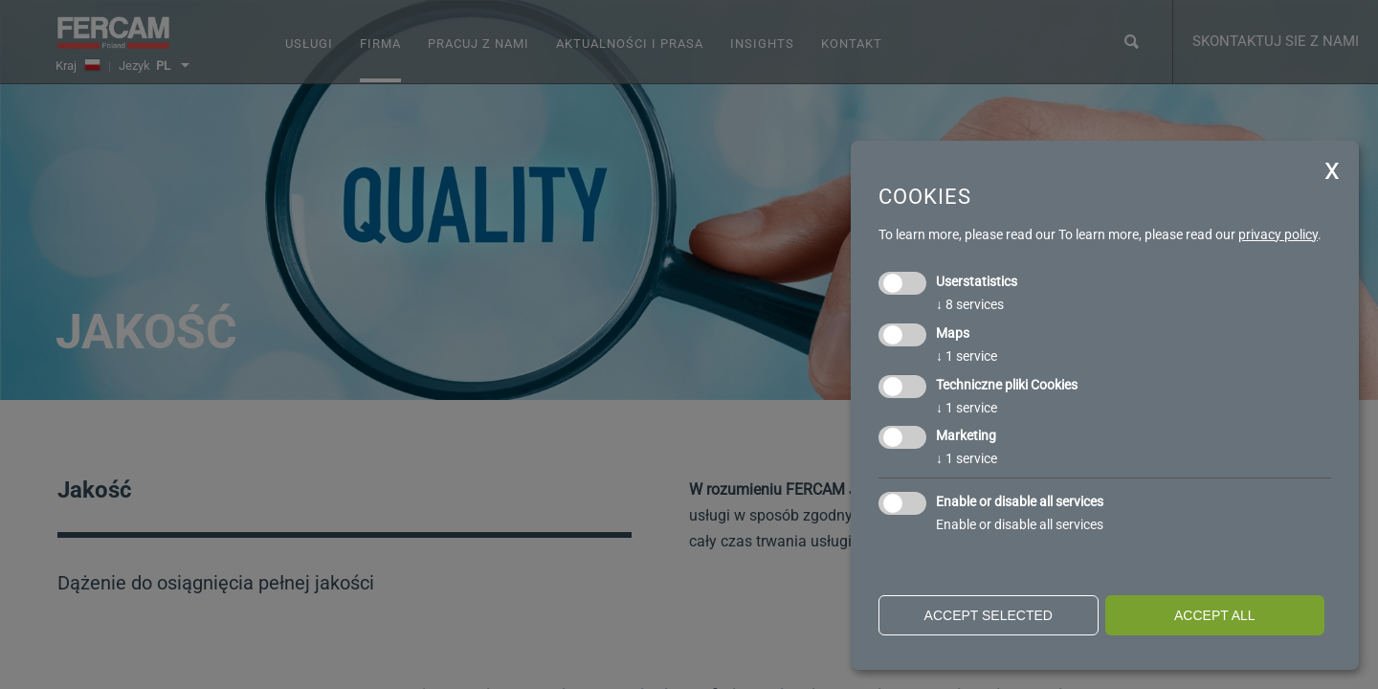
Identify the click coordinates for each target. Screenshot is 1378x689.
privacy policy (1278, 234)
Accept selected (988, 615)
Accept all (1215, 615)
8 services (970, 304)
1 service (966, 356)
